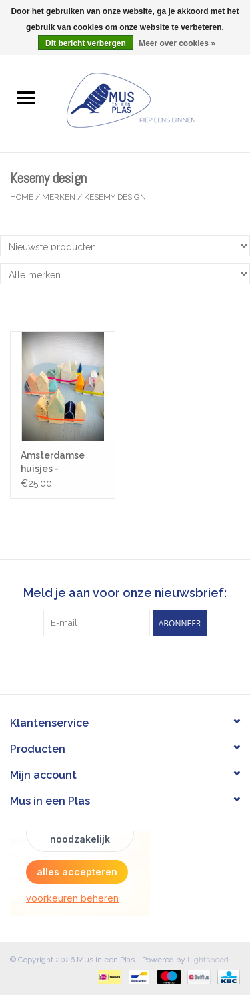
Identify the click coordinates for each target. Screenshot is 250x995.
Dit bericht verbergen (85, 43)
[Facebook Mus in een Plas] (113, 663)
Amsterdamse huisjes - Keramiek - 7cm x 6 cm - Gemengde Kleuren (62, 462)
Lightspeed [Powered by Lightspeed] (208, 959)
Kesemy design (115, 197)
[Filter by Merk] (125, 273)
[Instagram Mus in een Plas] (137, 663)
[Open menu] (26, 97)
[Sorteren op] (125, 245)
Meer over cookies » (177, 43)
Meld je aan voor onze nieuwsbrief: (125, 593)
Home (21, 197)
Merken (58, 197)
